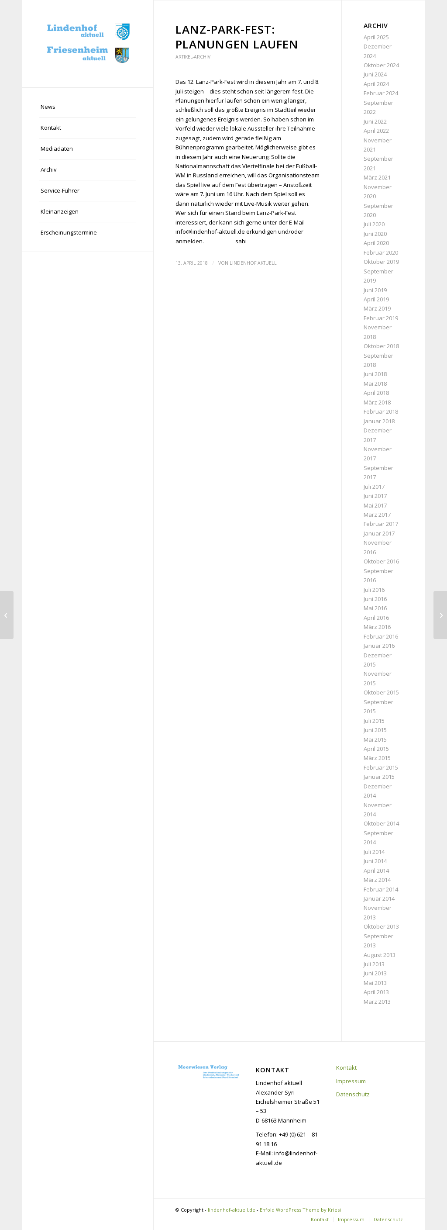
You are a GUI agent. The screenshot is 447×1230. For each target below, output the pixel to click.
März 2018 (377, 402)
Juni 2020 (375, 234)
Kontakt (346, 1067)
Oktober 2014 (381, 823)
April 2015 (376, 749)
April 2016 (376, 618)
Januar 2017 (379, 533)
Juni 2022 (375, 121)
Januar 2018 (379, 421)
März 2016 (377, 627)
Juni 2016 (375, 599)
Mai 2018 (375, 383)
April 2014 (376, 870)
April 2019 (376, 299)
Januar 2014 (379, 898)
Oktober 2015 (381, 692)
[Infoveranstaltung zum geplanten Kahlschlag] (440, 615)
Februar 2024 (381, 93)
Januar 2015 (379, 777)
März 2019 (377, 308)
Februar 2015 (381, 767)
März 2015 (377, 758)
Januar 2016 (379, 646)
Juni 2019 (375, 290)
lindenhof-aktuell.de (231, 1209)
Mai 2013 (375, 983)
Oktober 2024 (381, 65)
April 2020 (376, 243)
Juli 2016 (374, 590)
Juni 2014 (375, 861)
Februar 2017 (381, 524)
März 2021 (377, 177)
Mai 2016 (375, 608)
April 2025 (376, 37)
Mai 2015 (375, 739)
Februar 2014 (381, 889)
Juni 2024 (375, 74)
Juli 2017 (374, 487)
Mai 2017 (375, 505)
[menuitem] (87, 107)
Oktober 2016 (381, 561)
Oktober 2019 (381, 262)
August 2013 (379, 955)
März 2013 (377, 1001)
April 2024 (376, 84)
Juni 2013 (375, 973)
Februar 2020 (381, 252)
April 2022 (376, 131)
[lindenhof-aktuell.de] (88, 43)
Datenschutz (353, 1094)
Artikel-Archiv (192, 57)
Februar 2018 (381, 411)
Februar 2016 (381, 636)
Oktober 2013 (381, 926)
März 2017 (377, 514)
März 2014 (377, 880)
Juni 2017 (375, 496)
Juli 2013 (374, 964)
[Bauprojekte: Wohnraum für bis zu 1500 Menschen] (7, 615)
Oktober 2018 (381, 346)
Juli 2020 (374, 224)
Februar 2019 (381, 318)
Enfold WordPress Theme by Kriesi (300, 1209)
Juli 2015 (374, 721)
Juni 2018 (375, 374)
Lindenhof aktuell (253, 263)
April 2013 (376, 992)
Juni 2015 (375, 730)
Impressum (351, 1081)
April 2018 (376, 393)
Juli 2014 (374, 852)
